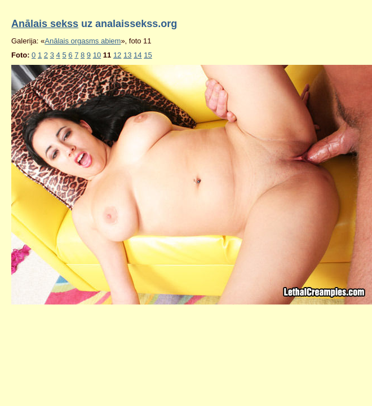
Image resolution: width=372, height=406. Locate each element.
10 (97, 55)
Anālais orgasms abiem (83, 41)
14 (137, 55)
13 (127, 55)
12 (117, 55)
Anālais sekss (44, 23)
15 (148, 55)
